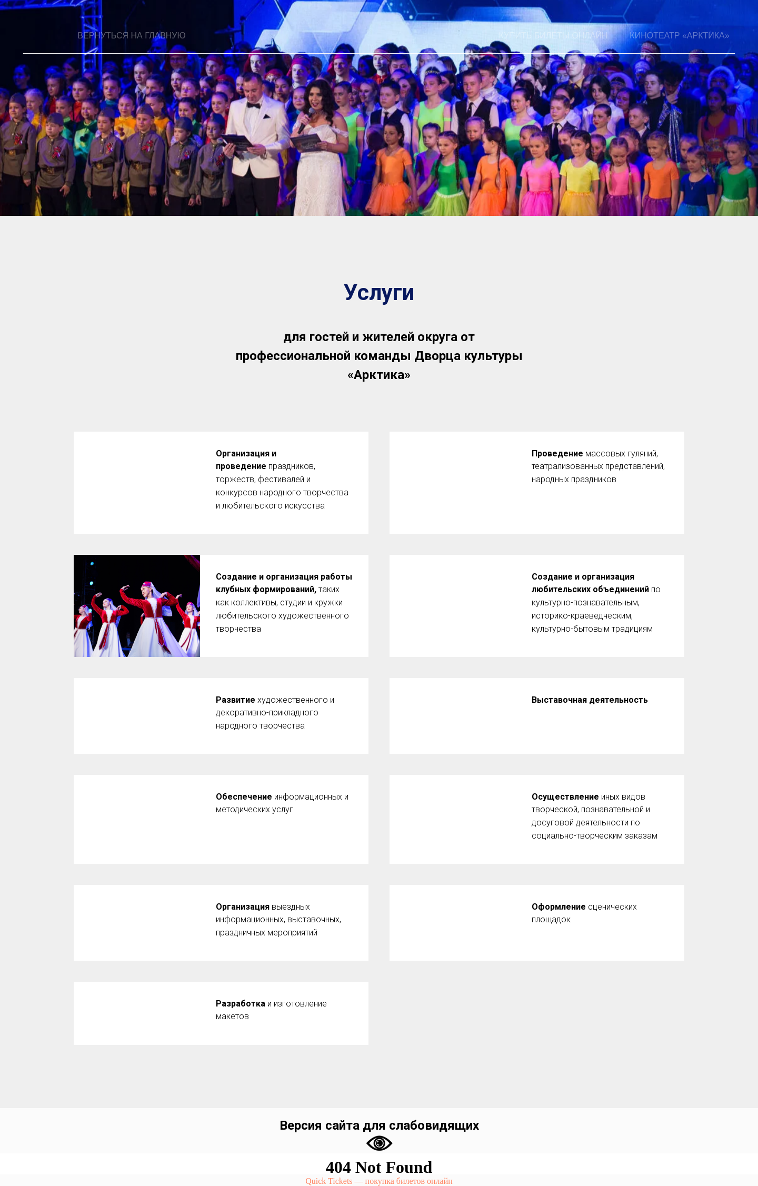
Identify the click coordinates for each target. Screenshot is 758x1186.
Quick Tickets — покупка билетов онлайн (379, 1181)
